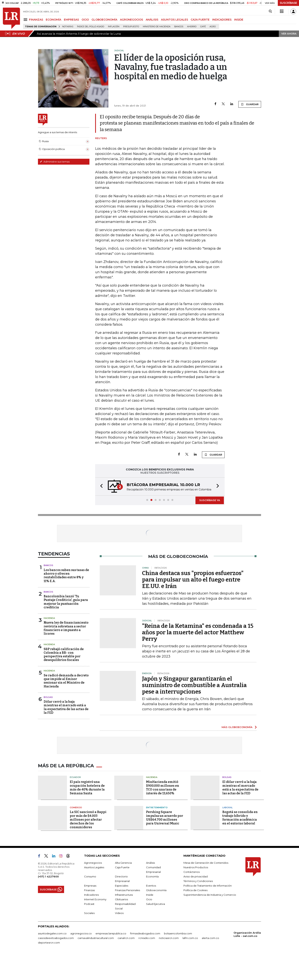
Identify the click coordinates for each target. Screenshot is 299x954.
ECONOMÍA (53, 19)
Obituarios (121, 899)
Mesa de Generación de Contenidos (205, 862)
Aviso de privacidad (195, 876)
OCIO (85, 19)
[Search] (270, 11)
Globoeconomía (156, 890)
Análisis (150, 862)
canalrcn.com (126, 938)
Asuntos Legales (94, 867)
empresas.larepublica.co (111, 933)
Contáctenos (191, 871)
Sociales (89, 913)
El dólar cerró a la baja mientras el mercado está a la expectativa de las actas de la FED (240, 787)
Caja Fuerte (122, 867)
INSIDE (238, 19)
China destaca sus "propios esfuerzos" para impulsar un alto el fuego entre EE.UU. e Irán (193, 580)
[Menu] (26, 19)
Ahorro (191, 26)
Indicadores (91, 894)
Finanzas (89, 890)
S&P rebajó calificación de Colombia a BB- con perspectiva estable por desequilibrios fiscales (64, 654)
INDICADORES (221, 19)
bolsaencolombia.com (178, 933)
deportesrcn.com (49, 942)
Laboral (227, 807)
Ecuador (75, 777)
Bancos (178, 26)
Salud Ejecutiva (155, 903)
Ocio (149, 899)
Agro (213, 26)
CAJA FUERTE (200, 19)
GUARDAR (250, 104)
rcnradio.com (146, 938)
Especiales (121, 885)
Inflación (113, 26)
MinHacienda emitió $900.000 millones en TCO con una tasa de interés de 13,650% (162, 787)
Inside (149, 894)
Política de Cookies (195, 890)
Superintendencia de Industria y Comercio (209, 894)
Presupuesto (131, 26)
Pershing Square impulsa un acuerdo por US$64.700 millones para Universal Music (164, 817)
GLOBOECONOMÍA (104, 19)
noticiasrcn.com (169, 938)
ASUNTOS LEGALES (174, 19)
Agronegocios (93, 862)
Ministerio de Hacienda (156, 26)
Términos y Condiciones (198, 881)
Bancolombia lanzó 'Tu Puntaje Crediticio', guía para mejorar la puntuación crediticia (66, 601)
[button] (100, 486)
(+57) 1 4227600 (48, 876)
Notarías (67, 26)
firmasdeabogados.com (145, 933)
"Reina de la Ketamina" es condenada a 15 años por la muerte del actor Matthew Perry (197, 632)
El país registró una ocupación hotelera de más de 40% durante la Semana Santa (87, 787)
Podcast (89, 903)
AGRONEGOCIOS (131, 19)
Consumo (90, 876)
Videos (119, 913)
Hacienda (49, 618)
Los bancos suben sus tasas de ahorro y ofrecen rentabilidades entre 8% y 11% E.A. (66, 575)
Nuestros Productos (195, 867)
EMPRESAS (71, 19)
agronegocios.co (81, 933)
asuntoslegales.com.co (52, 933)
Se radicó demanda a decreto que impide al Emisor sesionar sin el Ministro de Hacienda (66, 681)
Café (203, 26)
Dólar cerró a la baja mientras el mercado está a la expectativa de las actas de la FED (66, 707)
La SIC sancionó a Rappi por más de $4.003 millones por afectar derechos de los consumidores (88, 819)
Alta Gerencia (123, 862)
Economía (152, 876)
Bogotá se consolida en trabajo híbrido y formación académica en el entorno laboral (240, 817)
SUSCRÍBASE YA (209, 500)
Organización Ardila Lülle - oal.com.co (247, 934)
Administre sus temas (55, 161)
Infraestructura (124, 894)
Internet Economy (95, 899)
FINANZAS (36, 19)
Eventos (151, 885)
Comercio (76, 807)
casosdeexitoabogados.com (56, 938)
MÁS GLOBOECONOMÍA (237, 727)
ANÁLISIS (152, 19)
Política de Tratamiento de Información (207, 885)
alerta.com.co (210, 938)
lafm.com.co (190, 938)
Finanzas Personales (127, 890)
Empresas (90, 885)
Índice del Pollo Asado (90, 26)
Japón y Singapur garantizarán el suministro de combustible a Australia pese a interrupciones (194, 685)
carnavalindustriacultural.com (96, 938)
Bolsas (48, 697)
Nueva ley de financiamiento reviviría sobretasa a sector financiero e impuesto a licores (66, 628)
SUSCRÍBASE (288, 3)
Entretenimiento (157, 807)
